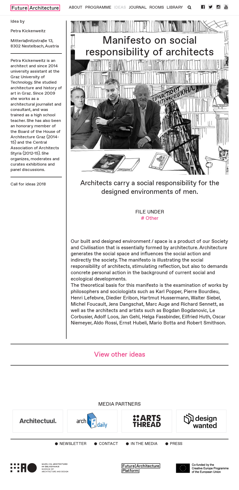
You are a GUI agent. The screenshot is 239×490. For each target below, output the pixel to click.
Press (176, 443)
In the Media (144, 443)
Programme (98, 7)
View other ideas (119, 355)
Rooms (156, 7)
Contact (108, 443)
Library (175, 7)
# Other (149, 218)
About (75, 7)
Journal (138, 7)
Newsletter (73, 443)
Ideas (120, 7)
